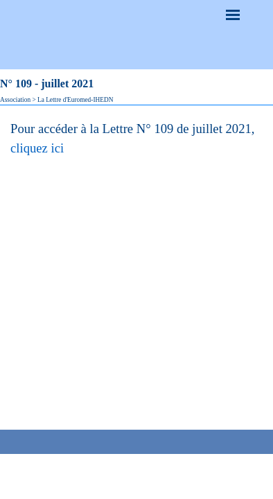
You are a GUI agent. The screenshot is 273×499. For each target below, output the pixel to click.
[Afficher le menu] (233, 14)
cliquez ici (37, 148)
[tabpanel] (136, 138)
